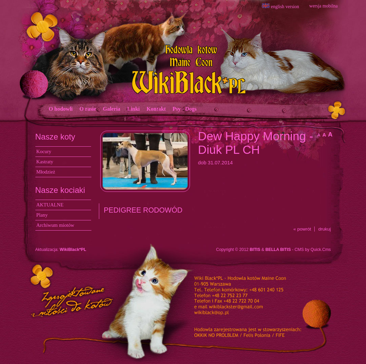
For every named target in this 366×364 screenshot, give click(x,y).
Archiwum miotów (55, 225)
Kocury (43, 151)
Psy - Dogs (185, 109)
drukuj (324, 229)
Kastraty (44, 161)
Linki (133, 109)
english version (280, 6)
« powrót (302, 229)
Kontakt (156, 109)
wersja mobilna (323, 5)
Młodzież (45, 172)
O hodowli (61, 109)
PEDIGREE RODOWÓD (143, 210)
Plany (42, 215)
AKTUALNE (50, 204)
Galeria (111, 109)
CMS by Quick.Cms (313, 249)
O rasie (88, 109)
